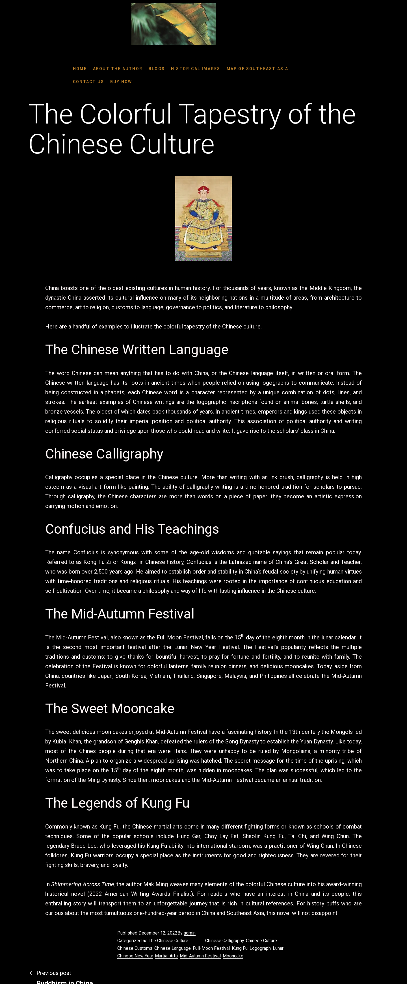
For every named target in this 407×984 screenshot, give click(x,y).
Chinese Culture (261, 940)
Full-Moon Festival (211, 948)
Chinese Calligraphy (224, 940)
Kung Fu (240, 948)
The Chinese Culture (168, 940)
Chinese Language (172, 948)
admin (190, 933)
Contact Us (88, 81)
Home (80, 68)
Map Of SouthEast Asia (258, 68)
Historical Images (195, 68)
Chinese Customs (134, 948)
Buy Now (121, 81)
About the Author (117, 68)
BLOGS (157, 68)
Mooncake (233, 956)
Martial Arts (166, 956)
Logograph (260, 948)
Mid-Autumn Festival (200, 956)
